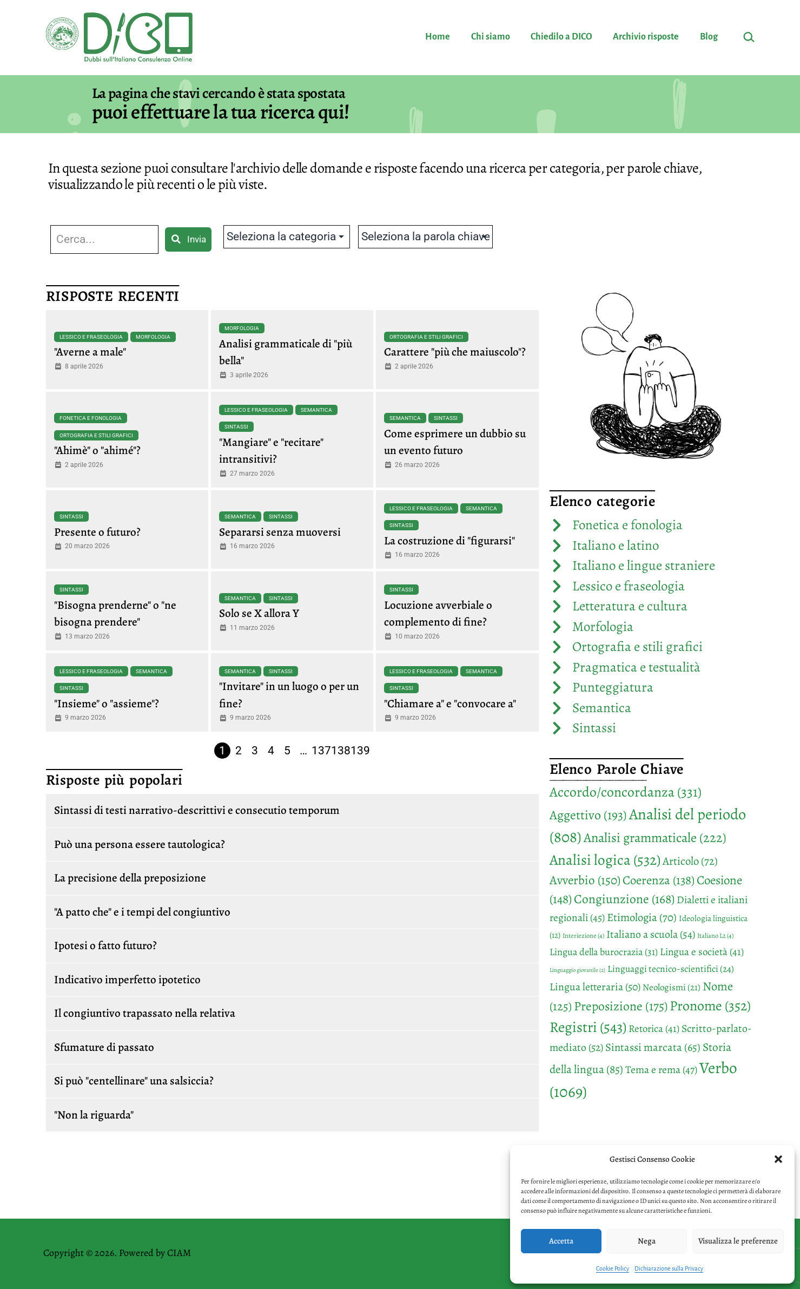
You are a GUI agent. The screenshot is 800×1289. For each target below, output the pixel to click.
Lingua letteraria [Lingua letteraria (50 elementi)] (595, 986)
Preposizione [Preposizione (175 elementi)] (620, 1006)
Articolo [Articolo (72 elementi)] (690, 861)
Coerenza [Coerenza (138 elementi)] (659, 880)
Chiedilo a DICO (561, 37)
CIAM (179, 1252)
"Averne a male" (90, 351)
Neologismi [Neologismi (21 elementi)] (671, 987)
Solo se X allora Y (259, 613)
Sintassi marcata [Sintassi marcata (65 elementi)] (652, 1047)
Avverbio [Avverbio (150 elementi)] (585, 880)
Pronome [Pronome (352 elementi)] (710, 1005)
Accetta (561, 1240)
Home (437, 37)
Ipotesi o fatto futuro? (105, 945)
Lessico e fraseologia (91, 337)
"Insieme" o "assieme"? (106, 703)
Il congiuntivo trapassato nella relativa (144, 1013)
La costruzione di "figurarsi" (449, 540)
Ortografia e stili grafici (426, 337)
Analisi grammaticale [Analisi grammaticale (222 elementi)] (655, 837)
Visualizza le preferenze (738, 1240)
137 (321, 750)
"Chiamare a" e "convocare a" (450, 703)
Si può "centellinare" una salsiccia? (134, 1080)
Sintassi (236, 427)
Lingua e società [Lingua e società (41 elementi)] (702, 952)
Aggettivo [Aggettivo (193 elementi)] (588, 815)
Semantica (316, 410)
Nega (647, 1240)
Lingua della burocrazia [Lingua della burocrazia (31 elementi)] (604, 951)
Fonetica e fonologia (90, 418)
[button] (778, 1159)
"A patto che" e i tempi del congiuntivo (142, 911)
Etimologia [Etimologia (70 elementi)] (642, 917)
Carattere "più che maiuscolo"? (455, 351)
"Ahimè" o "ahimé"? (97, 450)
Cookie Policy (612, 1268)
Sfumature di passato (104, 1047)
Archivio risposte (646, 37)
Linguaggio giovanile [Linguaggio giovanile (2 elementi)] (577, 970)
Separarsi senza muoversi (280, 532)
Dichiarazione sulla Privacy (668, 1268)
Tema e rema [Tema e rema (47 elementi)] (661, 1069)
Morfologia (153, 337)
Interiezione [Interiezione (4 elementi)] (583, 935)
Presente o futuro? (97, 532)
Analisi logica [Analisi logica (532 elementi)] (605, 860)
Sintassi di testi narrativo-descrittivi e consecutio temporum (197, 810)
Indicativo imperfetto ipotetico (127, 979)
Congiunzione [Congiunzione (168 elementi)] (624, 898)
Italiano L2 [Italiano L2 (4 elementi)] (715, 935)
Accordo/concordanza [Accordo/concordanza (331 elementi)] (626, 791)
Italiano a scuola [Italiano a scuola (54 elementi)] (650, 934)
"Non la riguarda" (94, 1114)
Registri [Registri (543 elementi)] (588, 1027)
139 (360, 750)
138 (341, 750)
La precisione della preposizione (130, 877)
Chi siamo (490, 37)
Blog (709, 37)
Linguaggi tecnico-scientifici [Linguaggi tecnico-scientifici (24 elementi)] (670, 968)
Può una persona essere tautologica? (139, 844)
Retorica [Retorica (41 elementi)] (654, 1029)
